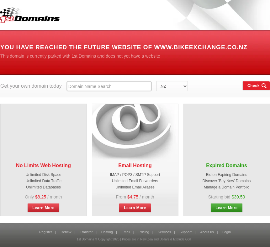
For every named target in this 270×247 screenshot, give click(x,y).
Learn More (43, 208)
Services (164, 232)
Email (125, 232)
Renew (66, 232)
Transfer (86, 232)
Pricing (144, 232)
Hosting (107, 232)
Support (186, 232)
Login (226, 232)
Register (45, 232)
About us (207, 232)
